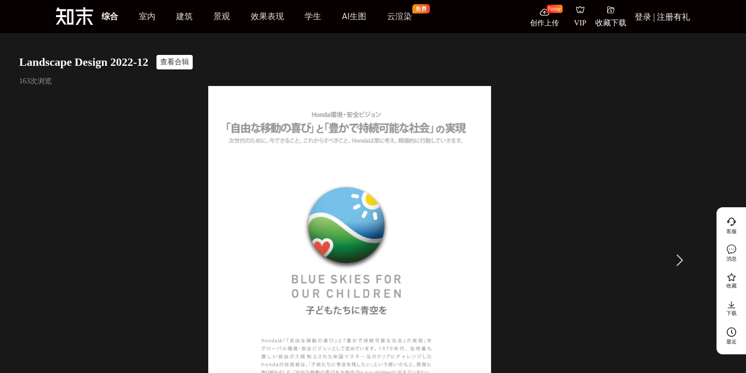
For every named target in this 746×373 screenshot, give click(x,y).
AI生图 (354, 16)
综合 (110, 16)
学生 (313, 16)
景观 (221, 16)
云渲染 (399, 16)
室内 (147, 16)
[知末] (74, 16)
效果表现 (267, 16)
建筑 (184, 16)
